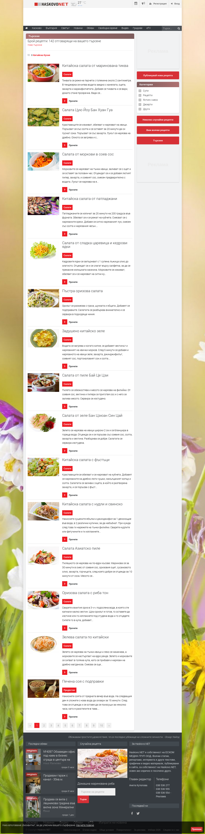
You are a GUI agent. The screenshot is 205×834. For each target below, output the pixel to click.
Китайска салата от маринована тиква (95, 65)
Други (146, 109)
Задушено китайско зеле (83, 331)
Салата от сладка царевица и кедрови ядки (94, 244)
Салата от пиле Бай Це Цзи (85, 375)
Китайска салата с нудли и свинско (92, 504)
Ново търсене (35, 44)
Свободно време (107, 28)
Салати (67, 74)
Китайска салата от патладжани (89, 198)
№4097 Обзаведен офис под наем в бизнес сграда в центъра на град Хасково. (59, 757)
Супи (146, 90)
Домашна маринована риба (95, 783)
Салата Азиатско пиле (81, 548)
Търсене (158, 140)
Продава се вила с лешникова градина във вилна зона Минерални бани (59, 805)
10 (101, 725)
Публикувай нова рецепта (158, 75)
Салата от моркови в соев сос (88, 154)
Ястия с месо (150, 99)
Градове (137, 28)
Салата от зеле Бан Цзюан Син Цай (92, 415)
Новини (78, 28)
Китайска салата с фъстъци (86, 460)
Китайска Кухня (41, 55)
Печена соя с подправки (83, 681)
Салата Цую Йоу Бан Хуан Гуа (87, 110)
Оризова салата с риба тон (85, 593)
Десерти (148, 104)
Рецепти (148, 95)
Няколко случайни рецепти (158, 119)
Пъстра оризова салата (82, 291)
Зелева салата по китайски (85, 637)
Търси (83, 799)
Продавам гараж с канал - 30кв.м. (55, 777)
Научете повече (85, 825)
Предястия (69, 690)
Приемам (196, 829)
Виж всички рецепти (157, 130)
